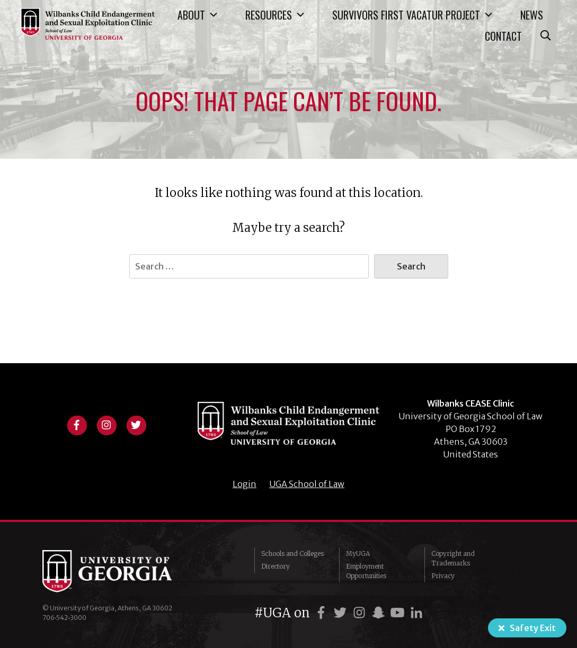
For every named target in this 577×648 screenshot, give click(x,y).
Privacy (443, 576)
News (531, 15)
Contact (503, 36)
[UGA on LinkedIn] (416, 613)
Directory (275, 566)
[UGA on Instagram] (360, 613)
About (198, 15)
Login (244, 484)
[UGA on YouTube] (399, 613)
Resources (275, 15)
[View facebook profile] (77, 424)
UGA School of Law (306, 484)
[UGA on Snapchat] (379, 613)
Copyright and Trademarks (453, 558)
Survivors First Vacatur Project (413, 15)
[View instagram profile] (106, 424)
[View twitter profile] (136, 424)
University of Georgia (121, 571)
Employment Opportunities (366, 571)
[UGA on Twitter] (341, 613)
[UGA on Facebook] (322, 613)
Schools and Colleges (292, 553)
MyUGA (358, 553)
